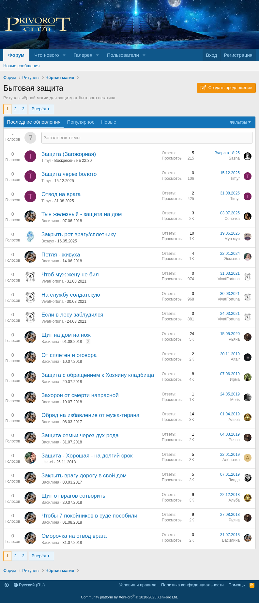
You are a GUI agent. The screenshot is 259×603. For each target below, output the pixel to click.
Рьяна (234, 339)
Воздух (47, 241)
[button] (64, 55)
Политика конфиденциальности (192, 584)
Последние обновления (33, 122)
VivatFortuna (52, 281)
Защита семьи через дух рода (80, 435)
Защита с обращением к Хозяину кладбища (97, 375)
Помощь (236, 584)
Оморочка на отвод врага (74, 536)
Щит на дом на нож (66, 335)
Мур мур (232, 239)
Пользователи (123, 55)
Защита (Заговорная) (68, 154)
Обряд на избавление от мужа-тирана (90, 415)
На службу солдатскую (70, 295)
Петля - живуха (60, 255)
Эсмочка (232, 258)
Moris (235, 399)
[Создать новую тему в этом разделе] (147, 137)
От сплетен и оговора (69, 355)
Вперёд (39, 108)
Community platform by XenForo (129, 597)
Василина (50, 221)
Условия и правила (137, 584)
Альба (234, 419)
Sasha (234, 158)
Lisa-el (47, 462)
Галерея (83, 55)
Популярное (81, 122)
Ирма (235, 379)
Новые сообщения (21, 65)
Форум (16, 55)
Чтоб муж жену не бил (70, 274)
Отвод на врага (61, 194)
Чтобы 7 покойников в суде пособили (89, 516)
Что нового (46, 55)
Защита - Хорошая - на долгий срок (87, 456)
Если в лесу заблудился (72, 315)
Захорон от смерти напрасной (80, 395)
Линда (234, 480)
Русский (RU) (29, 584)
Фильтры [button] (238, 122)
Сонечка (232, 218)
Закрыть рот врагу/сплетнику (78, 234)
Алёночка (231, 459)
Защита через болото (69, 174)
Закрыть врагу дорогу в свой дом (84, 475)
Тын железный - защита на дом (81, 214)
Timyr (46, 160)
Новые (108, 122)
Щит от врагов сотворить (73, 496)
